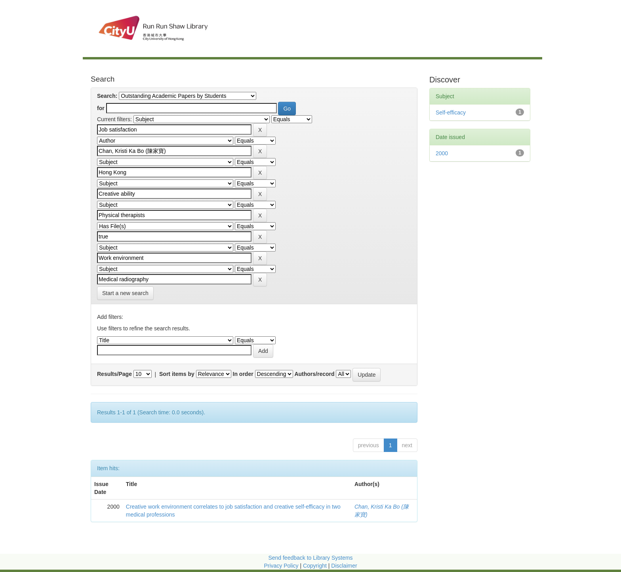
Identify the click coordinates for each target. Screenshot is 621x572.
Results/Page (114, 374)
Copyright (315, 565)
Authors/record (314, 374)
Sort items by (176, 374)
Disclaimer (344, 565)
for (101, 108)
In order (243, 374)
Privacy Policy (281, 565)
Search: (107, 96)
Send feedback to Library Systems (310, 558)
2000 (442, 153)
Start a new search (125, 293)
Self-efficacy (451, 112)
